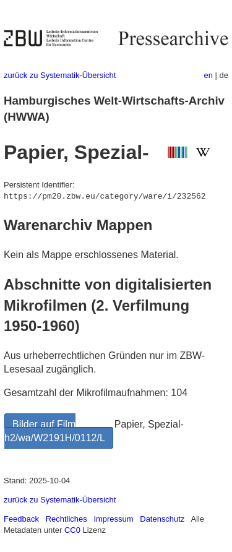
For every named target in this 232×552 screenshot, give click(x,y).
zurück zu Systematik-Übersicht (60, 75)
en (208, 75)
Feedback (21, 519)
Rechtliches (66, 519)
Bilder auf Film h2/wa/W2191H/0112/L (54, 431)
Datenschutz (162, 519)
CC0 (72, 530)
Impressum (113, 519)
